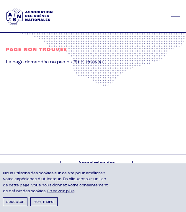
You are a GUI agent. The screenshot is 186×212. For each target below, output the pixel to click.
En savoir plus (60, 191)
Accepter (15, 202)
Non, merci (44, 202)
